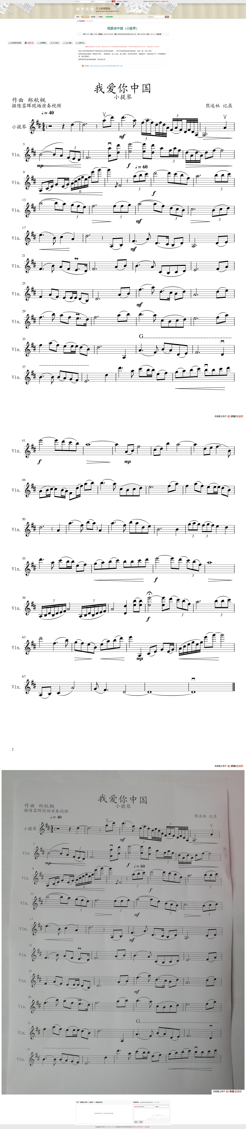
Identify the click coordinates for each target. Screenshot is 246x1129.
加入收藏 (67, 42)
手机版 (100, 17)
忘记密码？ (126, 1)
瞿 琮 (88, 34)
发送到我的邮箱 (15, 42)
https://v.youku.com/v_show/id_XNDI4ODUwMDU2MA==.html (106, 66)
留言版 (93, 17)
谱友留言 (157, 1)
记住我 (109, 1)
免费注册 (119, 1)
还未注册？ (157, 1102)
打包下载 (29, 42)
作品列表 (85, 17)
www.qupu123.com (110, 1127)
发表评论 (80, 42)
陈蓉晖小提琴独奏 (108, 34)
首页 (167, 1)
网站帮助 (151, 1)
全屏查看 (42, 42)
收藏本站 (145, 1)
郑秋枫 (95, 34)
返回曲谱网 (109, 17)
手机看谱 (54, 42)
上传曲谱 (162, 1)
